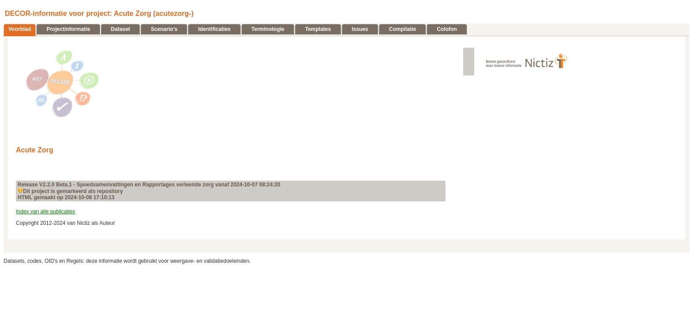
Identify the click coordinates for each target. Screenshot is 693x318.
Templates (318, 29)
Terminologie (267, 29)
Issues (360, 29)
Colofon (447, 29)
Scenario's (164, 29)
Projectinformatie (68, 29)
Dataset (120, 29)
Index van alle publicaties (45, 211)
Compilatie (402, 29)
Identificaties (214, 29)
